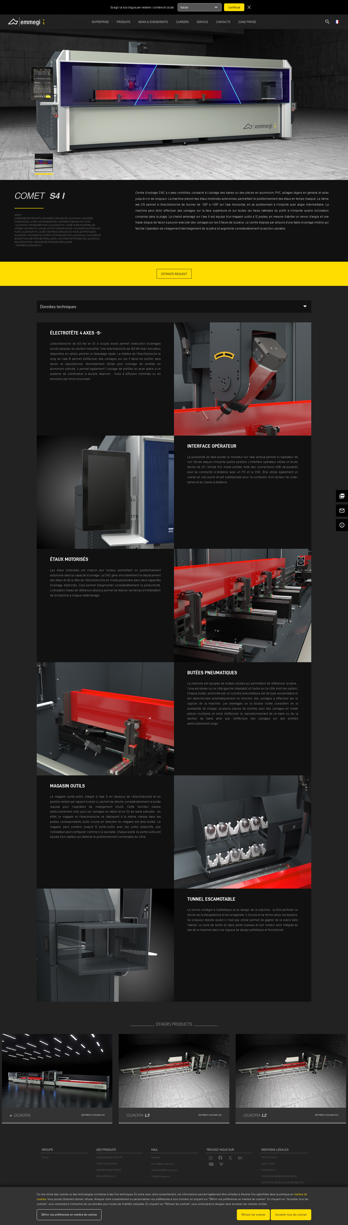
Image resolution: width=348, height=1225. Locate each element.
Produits (123, 21)
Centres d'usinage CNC (29, 245)
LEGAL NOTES (268, 1163)
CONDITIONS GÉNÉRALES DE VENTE (279, 1176)
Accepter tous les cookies (291, 1214)
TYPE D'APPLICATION (106, 1163)
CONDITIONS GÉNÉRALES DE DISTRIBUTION (282, 1182)
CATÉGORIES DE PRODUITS (109, 1157)
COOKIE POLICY (268, 1170)
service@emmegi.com (162, 1163)
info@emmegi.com (160, 1176)
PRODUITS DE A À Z (105, 1176)
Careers (182, 21)
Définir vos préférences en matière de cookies (69, 1214)
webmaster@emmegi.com (164, 1170)
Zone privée (247, 21)
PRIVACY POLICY (269, 1157)
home (17, 215)
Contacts (223, 21)
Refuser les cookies (253, 1214)
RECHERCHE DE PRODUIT (108, 1170)
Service (202, 21)
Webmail (155, 1157)
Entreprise (100, 21)
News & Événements (153, 21)
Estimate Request (174, 273)
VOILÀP (45, 1157)
